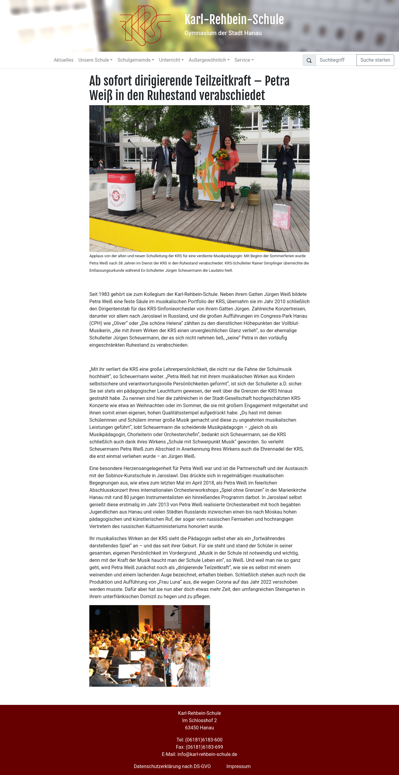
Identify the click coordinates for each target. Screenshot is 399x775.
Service (242, 60)
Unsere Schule (93, 60)
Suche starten (375, 60)
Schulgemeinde (134, 60)
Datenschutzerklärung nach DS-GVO (172, 766)
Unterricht (169, 60)
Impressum (238, 766)
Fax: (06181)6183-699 (199, 747)
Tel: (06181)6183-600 (199, 740)
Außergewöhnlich (207, 60)
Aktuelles (64, 60)
